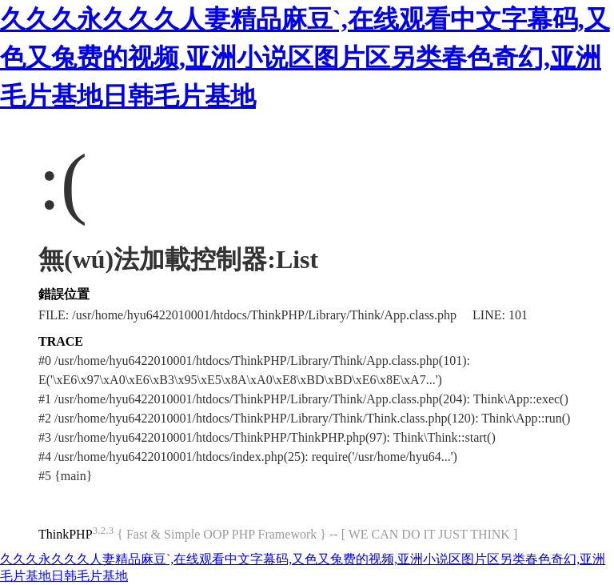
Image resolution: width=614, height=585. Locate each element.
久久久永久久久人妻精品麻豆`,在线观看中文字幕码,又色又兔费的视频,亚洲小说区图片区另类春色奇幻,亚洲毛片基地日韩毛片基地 (305, 57)
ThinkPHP (65, 534)
